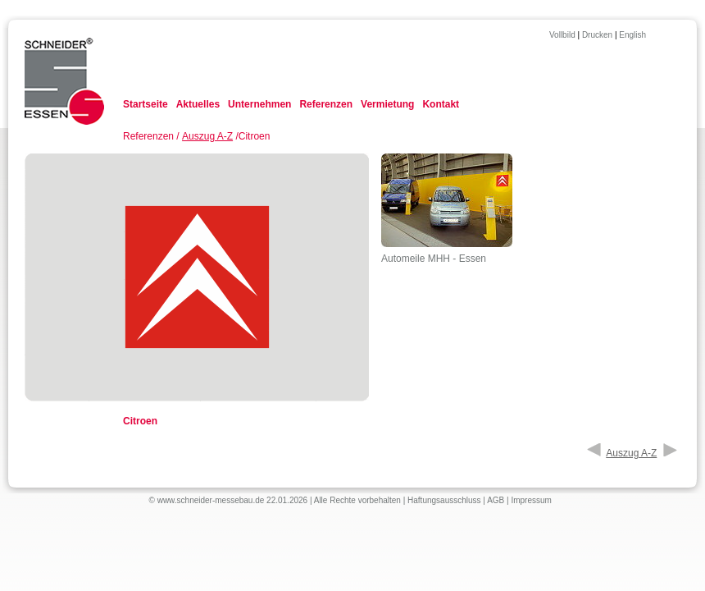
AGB (495, 500)
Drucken (597, 34)
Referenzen (325, 104)
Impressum (531, 500)
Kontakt (440, 104)
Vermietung (387, 104)
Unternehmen (259, 104)
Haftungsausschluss (444, 500)
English (632, 34)
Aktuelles (198, 104)
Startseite (145, 104)
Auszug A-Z (207, 136)
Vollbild (562, 34)
